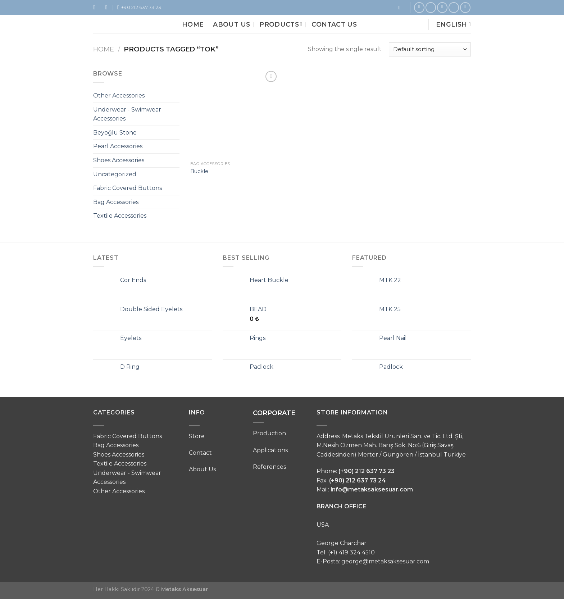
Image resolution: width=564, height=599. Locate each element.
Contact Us (334, 24)
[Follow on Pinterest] (442, 7)
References (269, 466)
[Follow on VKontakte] (465, 7)
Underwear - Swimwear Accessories (127, 114)
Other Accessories (119, 95)
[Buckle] (234, 113)
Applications (270, 450)
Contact (200, 452)
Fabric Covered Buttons (127, 188)
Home (193, 24)
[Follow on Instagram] (431, 7)
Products (280, 24)
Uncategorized (114, 174)
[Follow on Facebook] (419, 7)
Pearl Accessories (117, 146)
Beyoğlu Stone (115, 132)
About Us (231, 24)
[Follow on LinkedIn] (454, 7)
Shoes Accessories (118, 160)
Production (269, 433)
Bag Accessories (115, 202)
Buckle (199, 171)
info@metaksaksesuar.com (372, 489)
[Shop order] (430, 49)
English (453, 24)
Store (197, 436)
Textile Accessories (119, 215)
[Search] (401, 8)
